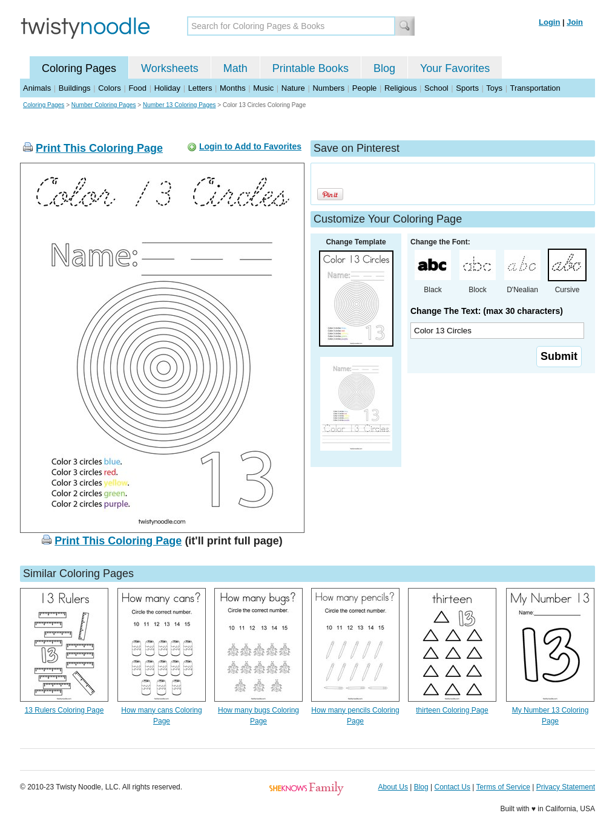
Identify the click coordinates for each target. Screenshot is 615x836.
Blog (384, 68)
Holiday (167, 88)
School (436, 88)
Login (549, 22)
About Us (393, 787)
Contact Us (452, 787)
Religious (400, 88)
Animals (37, 88)
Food (137, 88)
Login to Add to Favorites (250, 146)
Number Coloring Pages (103, 105)
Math (235, 68)
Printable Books (310, 68)
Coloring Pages (79, 68)
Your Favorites (455, 68)
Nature (293, 88)
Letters (200, 88)
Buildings (75, 88)
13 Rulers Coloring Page (64, 710)
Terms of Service (503, 787)
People (364, 88)
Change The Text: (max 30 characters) (486, 311)
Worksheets (170, 68)
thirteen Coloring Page (452, 710)
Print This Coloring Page (99, 148)
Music (263, 88)
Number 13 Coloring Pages (179, 105)
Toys (494, 88)
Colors (109, 88)
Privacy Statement (565, 787)
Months (233, 88)
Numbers (328, 88)
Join (575, 22)
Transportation (535, 88)
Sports (467, 88)
